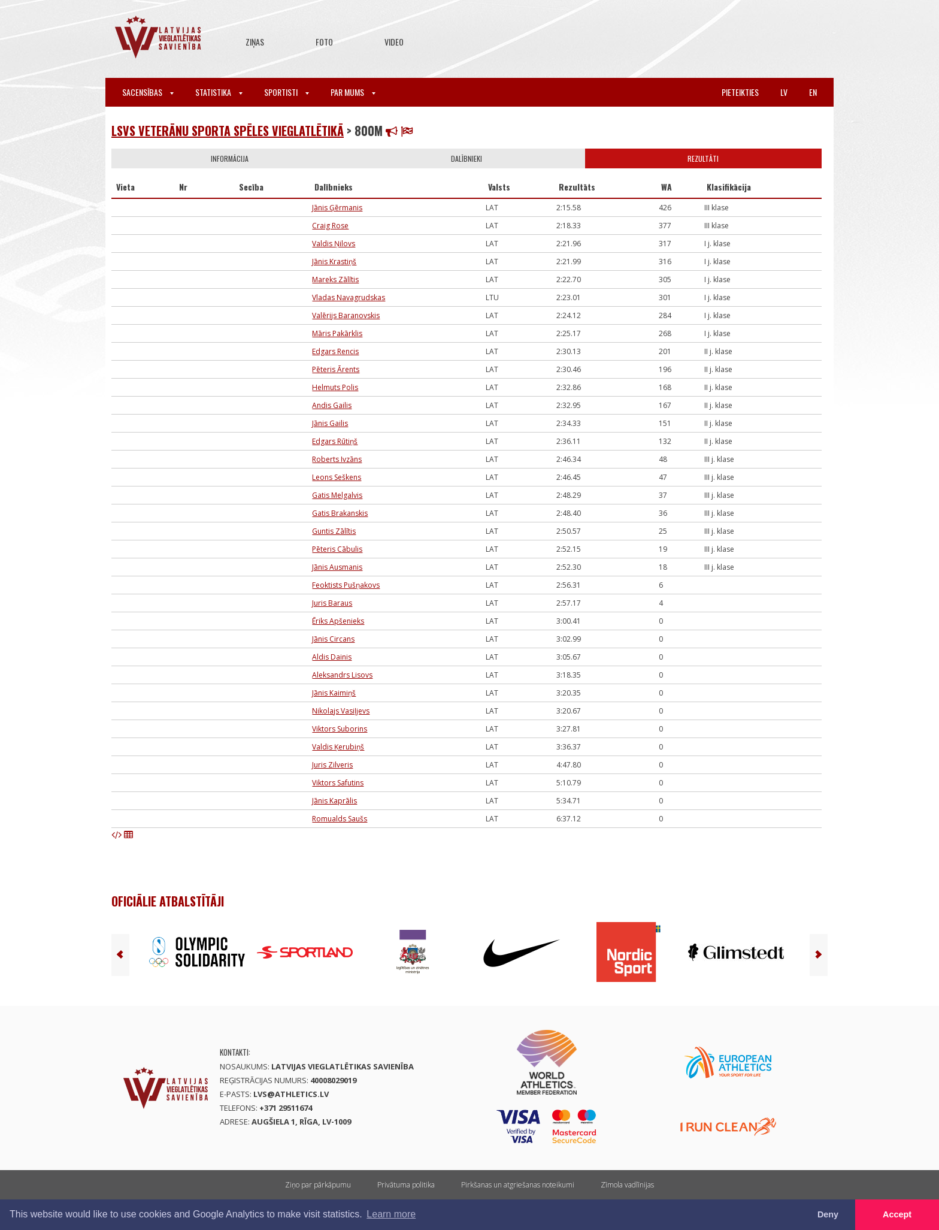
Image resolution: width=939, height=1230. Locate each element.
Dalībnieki (466, 158)
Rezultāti (703, 158)
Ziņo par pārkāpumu (318, 1185)
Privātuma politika (406, 1185)
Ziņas (255, 41)
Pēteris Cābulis (337, 549)
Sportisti (286, 92)
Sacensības (148, 92)
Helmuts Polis (335, 387)
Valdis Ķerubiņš (338, 747)
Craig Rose (330, 225)
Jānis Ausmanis (337, 567)
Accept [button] (897, 1214)
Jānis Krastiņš (334, 261)
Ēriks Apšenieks (338, 621)
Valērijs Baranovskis (346, 315)
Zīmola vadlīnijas (627, 1185)
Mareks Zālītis (335, 279)
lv (783, 92)
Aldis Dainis (332, 657)
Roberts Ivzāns (337, 459)
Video (394, 41)
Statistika (219, 92)
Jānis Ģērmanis (337, 208)
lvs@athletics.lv (291, 1094)
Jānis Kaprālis (334, 801)
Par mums (353, 92)
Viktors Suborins (339, 729)
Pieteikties (740, 92)
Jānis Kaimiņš (334, 693)
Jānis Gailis (330, 423)
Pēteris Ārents (335, 369)
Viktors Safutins (338, 783)
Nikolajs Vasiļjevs (340, 711)
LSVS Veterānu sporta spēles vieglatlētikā (227, 131)
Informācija (230, 158)
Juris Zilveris (332, 765)
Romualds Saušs (339, 819)
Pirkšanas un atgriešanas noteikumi (517, 1185)
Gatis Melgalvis (337, 495)
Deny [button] (827, 1214)
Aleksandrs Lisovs (342, 675)
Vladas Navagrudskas (348, 297)
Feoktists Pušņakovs (346, 585)
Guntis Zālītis (334, 531)
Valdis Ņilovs (333, 243)
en (813, 92)
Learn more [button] (391, 1214)
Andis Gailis (332, 405)
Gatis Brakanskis (340, 513)
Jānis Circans (333, 639)
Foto (324, 41)
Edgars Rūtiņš (335, 441)
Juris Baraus (332, 603)
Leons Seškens (336, 477)
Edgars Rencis (335, 351)
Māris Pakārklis (337, 333)
